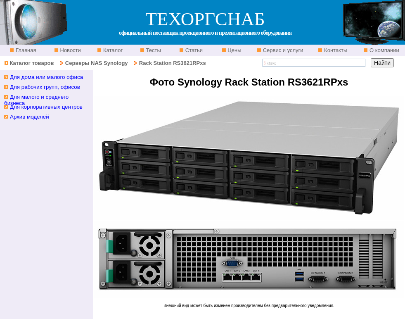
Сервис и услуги (282, 50)
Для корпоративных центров (46, 107)
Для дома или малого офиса (46, 77)
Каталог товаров (31, 63)
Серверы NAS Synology (97, 63)
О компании (383, 50)
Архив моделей (29, 117)
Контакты (334, 50)
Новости (70, 50)
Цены (234, 50)
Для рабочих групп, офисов (45, 87)
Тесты (152, 50)
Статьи (193, 50)
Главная (25, 50)
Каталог (112, 50)
